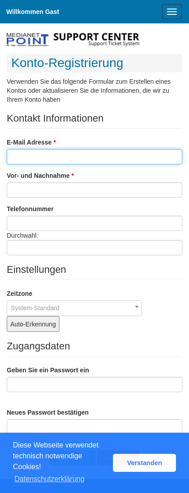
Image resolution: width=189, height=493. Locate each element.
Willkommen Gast (32, 11)
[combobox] (74, 308)
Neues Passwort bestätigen (48, 412)
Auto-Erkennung (33, 324)
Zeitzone (19, 293)
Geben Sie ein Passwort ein (48, 370)
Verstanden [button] (144, 462)
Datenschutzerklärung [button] (49, 479)
